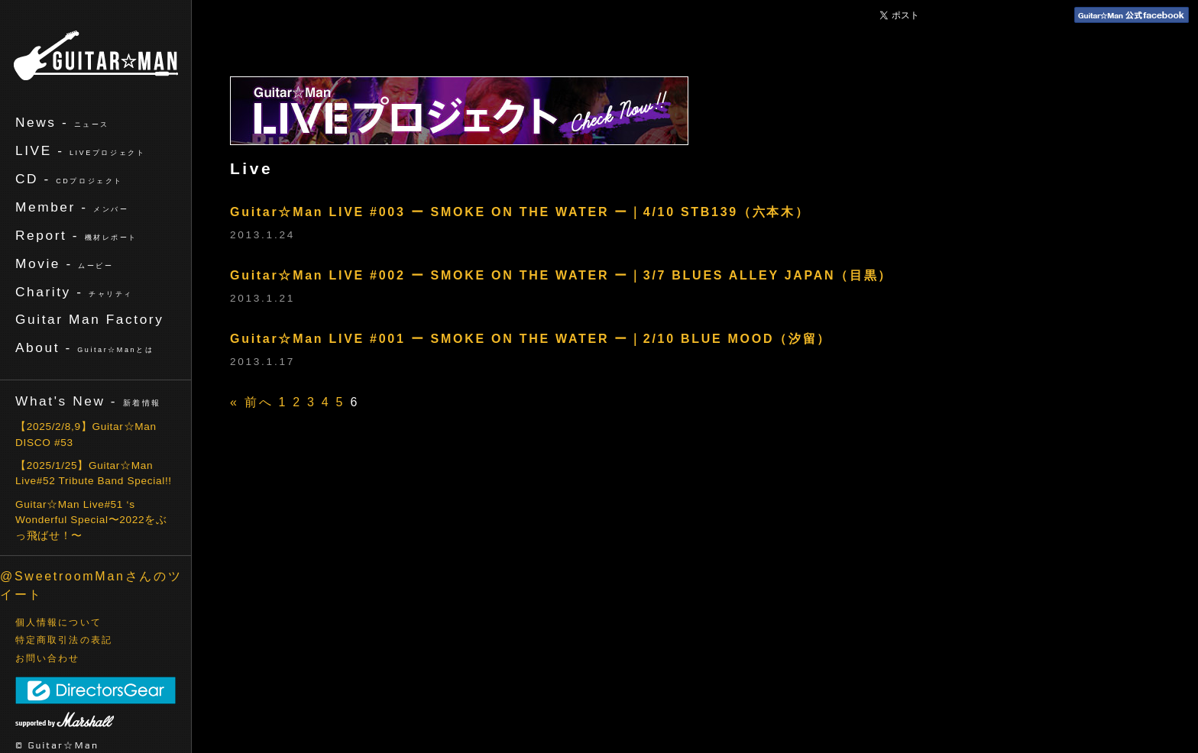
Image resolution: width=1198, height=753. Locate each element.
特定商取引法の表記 (63, 640)
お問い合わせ (47, 658)
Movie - (64, 263)
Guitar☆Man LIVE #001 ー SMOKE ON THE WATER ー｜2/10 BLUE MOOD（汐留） (530, 338)
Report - (76, 235)
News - (62, 122)
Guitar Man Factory (89, 319)
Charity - (74, 291)
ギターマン (96, 55)
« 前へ (251, 402)
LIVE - (80, 150)
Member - (71, 207)
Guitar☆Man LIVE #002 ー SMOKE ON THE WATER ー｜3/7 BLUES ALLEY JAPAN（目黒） (561, 275)
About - (84, 347)
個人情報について (58, 622)
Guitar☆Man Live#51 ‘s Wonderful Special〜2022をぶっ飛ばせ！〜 (91, 520)
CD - (69, 178)
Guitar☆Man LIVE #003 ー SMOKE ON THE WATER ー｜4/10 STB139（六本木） (520, 211)
